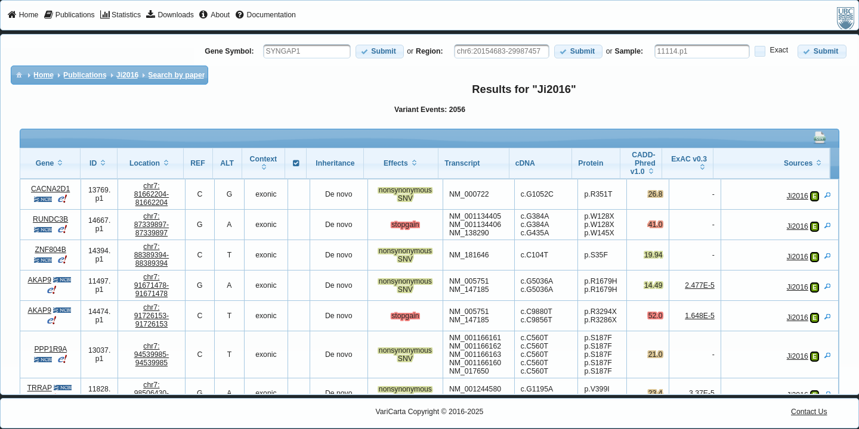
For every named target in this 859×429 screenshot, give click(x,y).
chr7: (151, 194)
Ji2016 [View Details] (797, 196)
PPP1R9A (50, 349)
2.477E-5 (700, 285)
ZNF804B (50, 249)
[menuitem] (23, 15)
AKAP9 (39, 280)
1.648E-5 (700, 316)
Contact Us (809, 412)
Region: (429, 51)
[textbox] (307, 51)
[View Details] (827, 195)
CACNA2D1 (50, 189)
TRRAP (39, 388)
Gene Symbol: (229, 51)
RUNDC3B (50, 219)
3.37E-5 (702, 393)
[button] (380, 51)
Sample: (629, 51)
